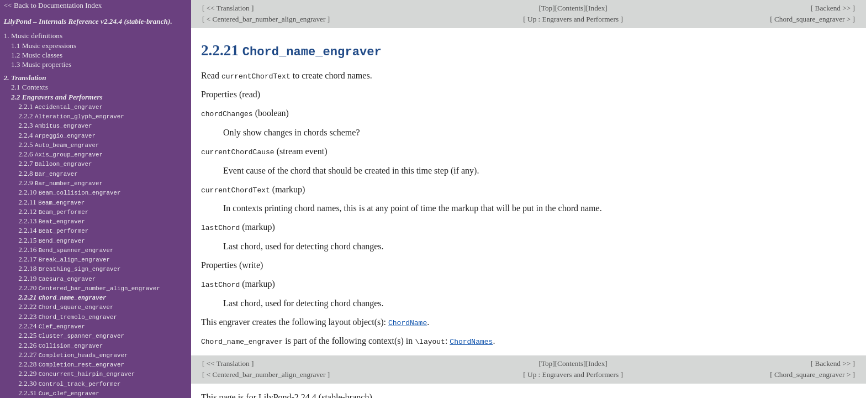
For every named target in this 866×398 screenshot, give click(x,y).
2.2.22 (65, 306)
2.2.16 (65, 249)
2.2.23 (67, 316)
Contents (570, 8)
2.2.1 (60, 106)
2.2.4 (57, 135)
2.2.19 (57, 278)
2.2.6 (60, 154)
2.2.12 (53, 211)
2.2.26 (60, 345)
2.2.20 (89, 288)
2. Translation (25, 78)
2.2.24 (51, 326)
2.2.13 (51, 221)
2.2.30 (69, 383)
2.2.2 (71, 116)
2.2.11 (51, 202)
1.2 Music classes (36, 55)
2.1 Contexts (29, 87)
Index (596, 8)
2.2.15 (51, 240)
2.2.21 (62, 297)
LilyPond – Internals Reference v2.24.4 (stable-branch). (88, 21)
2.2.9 (60, 183)
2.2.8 (48, 173)
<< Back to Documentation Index (53, 5)
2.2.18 (69, 268)
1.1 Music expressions (43, 45)
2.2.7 (55, 163)
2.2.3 (55, 125)
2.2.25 (71, 335)
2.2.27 (73, 354)
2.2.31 (58, 393)
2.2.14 (53, 230)
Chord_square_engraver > (813, 19)
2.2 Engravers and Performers (57, 97)
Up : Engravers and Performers (573, 19)
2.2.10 (69, 192)
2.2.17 (64, 259)
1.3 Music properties (41, 64)
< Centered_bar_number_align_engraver (265, 19)
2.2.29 (76, 373)
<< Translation (227, 8)
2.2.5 (58, 144)
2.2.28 (71, 364)
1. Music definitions (33, 36)
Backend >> (832, 8)
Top (546, 8)
